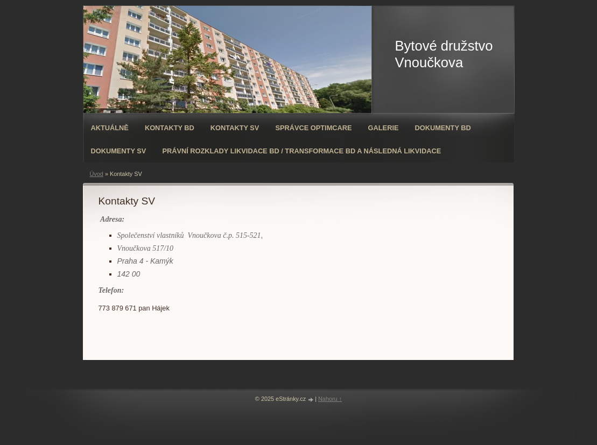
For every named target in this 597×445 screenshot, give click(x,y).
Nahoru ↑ (330, 398)
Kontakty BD (169, 128)
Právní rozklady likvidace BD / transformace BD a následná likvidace (301, 151)
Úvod (96, 174)
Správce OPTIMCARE (313, 128)
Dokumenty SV (118, 151)
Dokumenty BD (442, 128)
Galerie (383, 128)
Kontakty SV (234, 128)
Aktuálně (110, 128)
